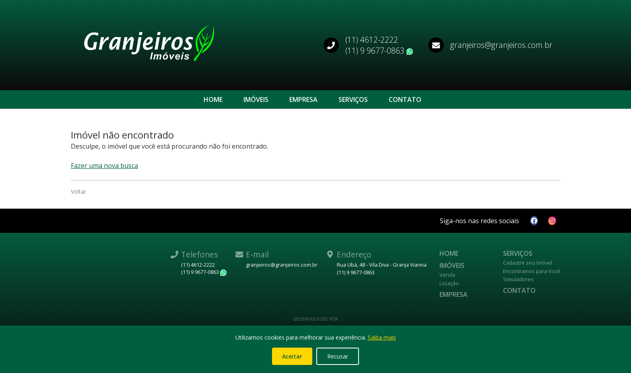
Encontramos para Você (531, 271)
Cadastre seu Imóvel (527, 262)
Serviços (353, 99)
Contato (405, 99)
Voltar (78, 191)
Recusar (337, 356)
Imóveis (255, 99)
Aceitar (292, 356)
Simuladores (518, 279)
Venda (447, 274)
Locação (449, 283)
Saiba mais (382, 337)
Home (213, 99)
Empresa (303, 99)
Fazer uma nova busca (104, 165)
